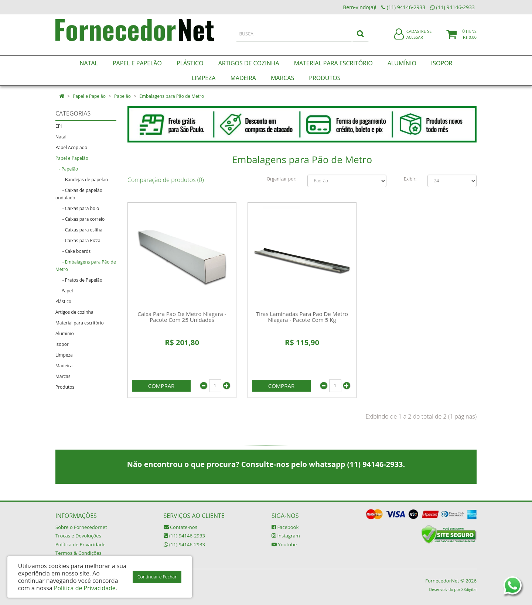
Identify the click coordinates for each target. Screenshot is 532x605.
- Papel (64, 291)
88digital (469, 589)
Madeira (63, 365)
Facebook (285, 527)
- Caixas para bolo (77, 208)
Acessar (414, 42)
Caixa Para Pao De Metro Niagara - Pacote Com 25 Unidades (181, 317)
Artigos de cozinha (74, 312)
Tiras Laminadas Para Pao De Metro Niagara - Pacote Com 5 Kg (302, 317)
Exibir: (410, 179)
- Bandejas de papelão (81, 179)
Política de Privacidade (80, 544)
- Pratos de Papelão (78, 280)
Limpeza (64, 355)
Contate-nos (180, 527)
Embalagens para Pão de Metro (171, 96)
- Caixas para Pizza (77, 240)
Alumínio (64, 333)
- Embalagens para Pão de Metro (85, 265)
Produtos (64, 387)
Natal (60, 137)
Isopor (62, 344)
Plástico (63, 301)
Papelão (122, 96)
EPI (58, 126)
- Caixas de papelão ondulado (78, 194)
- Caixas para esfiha (78, 230)
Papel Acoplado (71, 147)
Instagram (286, 535)
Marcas (63, 376)
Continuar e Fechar (157, 577)
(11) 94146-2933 (184, 535)
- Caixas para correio (80, 219)
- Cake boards (73, 251)
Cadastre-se (419, 36)
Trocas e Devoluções (78, 535)
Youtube (284, 544)
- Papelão (66, 169)
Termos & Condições (78, 553)
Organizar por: (282, 179)
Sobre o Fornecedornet (81, 527)
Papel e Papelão (89, 96)
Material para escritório (79, 323)
